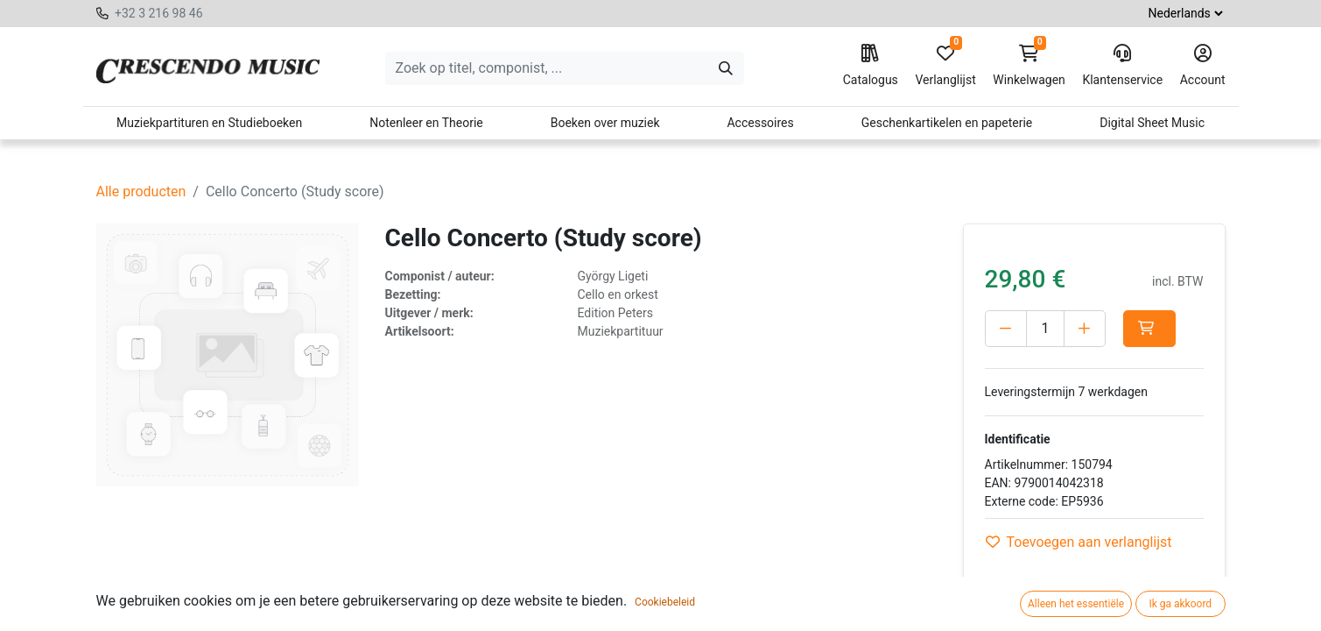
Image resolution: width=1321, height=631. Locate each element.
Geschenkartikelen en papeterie (947, 123)
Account (1203, 66)
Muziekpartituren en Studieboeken (209, 123)
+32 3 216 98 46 (159, 13)
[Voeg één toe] (1085, 328)
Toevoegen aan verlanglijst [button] (1079, 542)
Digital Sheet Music (1152, 123)
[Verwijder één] (1006, 328)
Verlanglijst (945, 66)
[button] (1149, 328)
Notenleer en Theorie (426, 123)
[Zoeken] (725, 68)
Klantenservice (1122, 66)
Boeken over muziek (605, 123)
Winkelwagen (1029, 66)
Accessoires (760, 123)
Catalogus (870, 66)
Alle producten (141, 191)
